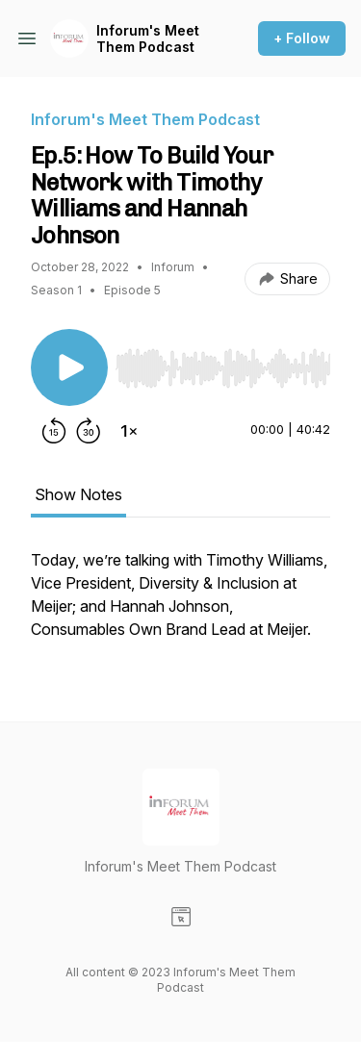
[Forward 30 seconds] (88, 430)
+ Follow (301, 38)
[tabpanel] (180, 604)
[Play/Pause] (69, 367)
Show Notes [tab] (78, 494)
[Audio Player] (223, 362)
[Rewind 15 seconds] (53, 430)
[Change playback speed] (129, 430)
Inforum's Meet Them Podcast (147, 39)
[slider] (223, 368)
